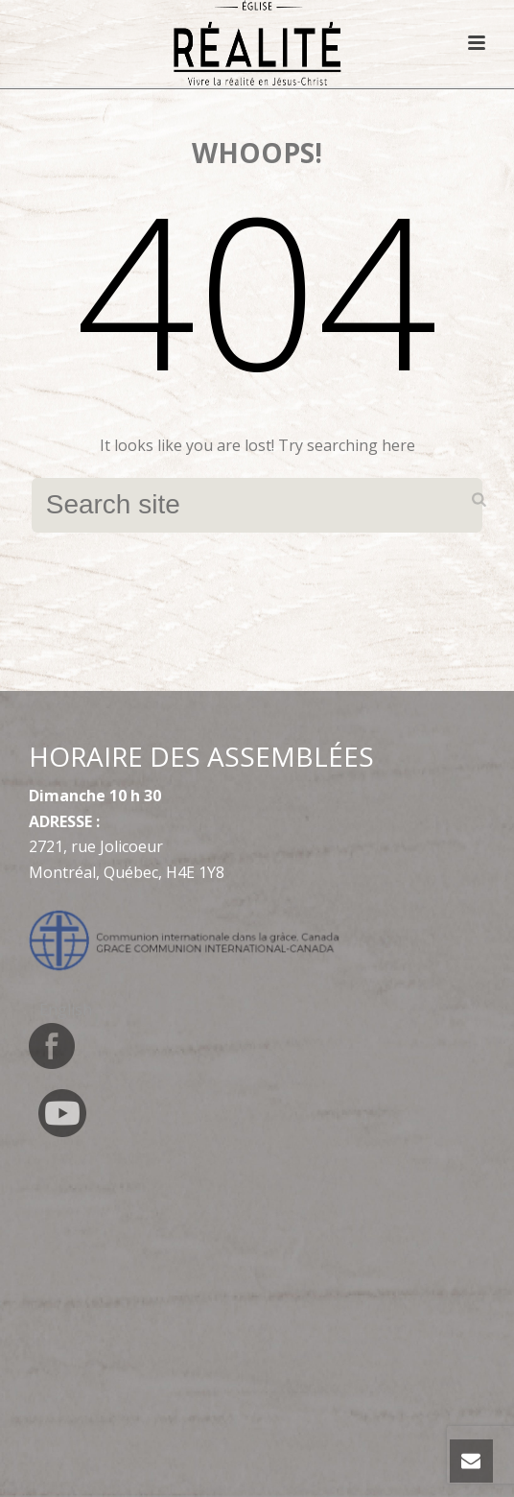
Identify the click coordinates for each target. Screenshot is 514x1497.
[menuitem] (66, 1009)
